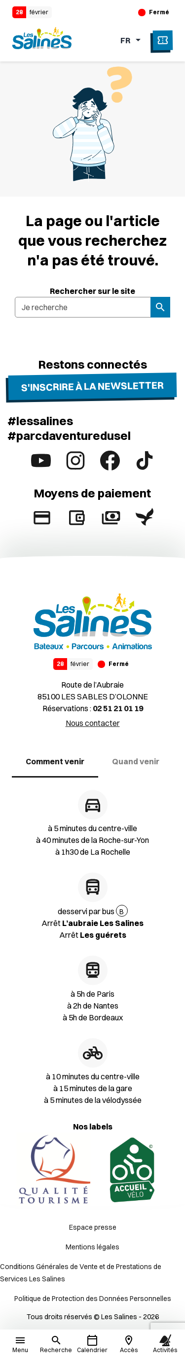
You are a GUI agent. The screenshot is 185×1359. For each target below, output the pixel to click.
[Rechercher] (56, 1344)
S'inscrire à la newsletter (92, 385)
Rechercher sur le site (92, 291)
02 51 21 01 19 (118, 708)
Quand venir (135, 761)
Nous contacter (93, 723)
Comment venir (55, 761)
